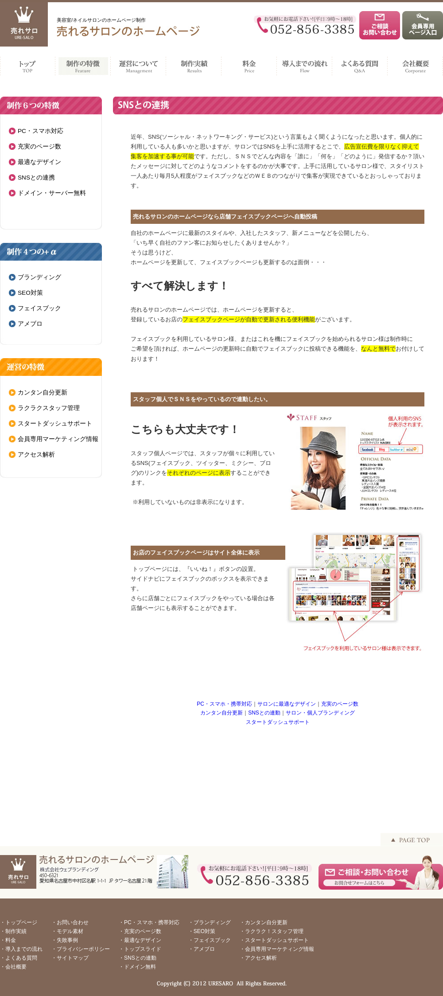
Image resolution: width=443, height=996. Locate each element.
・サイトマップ (70, 958)
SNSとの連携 (36, 177)
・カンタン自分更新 (264, 922)
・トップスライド (140, 949)
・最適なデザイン (140, 940)
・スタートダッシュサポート (274, 940)
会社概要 (415, 64)
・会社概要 (13, 967)
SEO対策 (30, 292)
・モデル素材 (67, 931)
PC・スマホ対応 (40, 131)
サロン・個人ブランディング (320, 713)
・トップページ (18, 922)
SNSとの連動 (264, 713)
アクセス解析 (36, 454)
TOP (27, 64)
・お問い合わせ (70, 922)
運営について (138, 64)
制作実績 (194, 64)
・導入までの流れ (21, 949)
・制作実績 (13, 931)
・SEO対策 (201, 931)
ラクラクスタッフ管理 (49, 408)
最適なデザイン (39, 162)
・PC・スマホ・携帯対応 (149, 922)
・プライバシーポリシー (80, 949)
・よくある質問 (18, 958)
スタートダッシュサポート (55, 423)
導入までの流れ (304, 64)
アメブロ (30, 323)
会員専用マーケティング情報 (58, 439)
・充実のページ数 (140, 931)
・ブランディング (209, 922)
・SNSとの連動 (137, 958)
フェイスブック (39, 308)
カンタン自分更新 (42, 392)
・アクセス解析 (258, 958)
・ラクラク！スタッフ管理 (271, 931)
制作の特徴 (83, 64)
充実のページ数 (39, 146)
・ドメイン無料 (137, 967)
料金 (249, 64)
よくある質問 (360, 64)
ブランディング (39, 277)
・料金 (8, 940)
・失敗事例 (64, 940)
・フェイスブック (209, 940)
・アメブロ (201, 949)
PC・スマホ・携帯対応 (224, 704)
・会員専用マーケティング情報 (277, 949)
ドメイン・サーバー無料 (52, 193)
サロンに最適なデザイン (286, 704)
